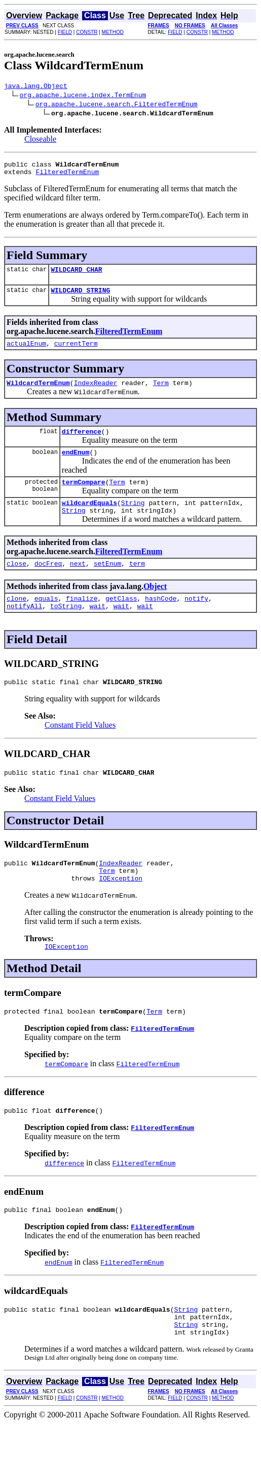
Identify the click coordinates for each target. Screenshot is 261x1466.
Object (155, 606)
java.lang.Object (35, 87)
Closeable (40, 140)
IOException (120, 908)
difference (81, 443)
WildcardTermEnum (38, 393)
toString (66, 628)
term (137, 583)
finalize (81, 619)
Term (161, 393)
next (78, 583)
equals (46, 619)
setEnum (108, 583)
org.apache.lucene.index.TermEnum (83, 96)
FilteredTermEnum (67, 176)
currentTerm (76, 352)
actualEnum (26, 352)
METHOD (113, 32)
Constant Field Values (80, 749)
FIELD (65, 32)
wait (97, 628)
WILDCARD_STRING (80, 297)
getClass (121, 619)
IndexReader (96, 393)
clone (16, 619)
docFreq (48, 583)
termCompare (83, 496)
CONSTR (86, 32)
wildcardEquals (89, 519)
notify (196, 619)
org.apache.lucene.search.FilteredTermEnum (116, 105)
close (16, 583)
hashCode (160, 619)
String (133, 519)
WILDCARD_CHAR (76, 275)
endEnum (76, 465)
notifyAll (24, 628)
